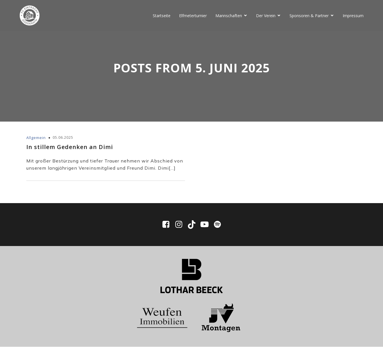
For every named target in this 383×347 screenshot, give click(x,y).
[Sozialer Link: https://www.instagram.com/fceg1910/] (180, 225)
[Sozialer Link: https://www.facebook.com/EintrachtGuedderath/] (168, 225)
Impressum (353, 15)
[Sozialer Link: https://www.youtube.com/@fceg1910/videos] (206, 225)
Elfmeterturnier (193, 15)
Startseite (161, 15)
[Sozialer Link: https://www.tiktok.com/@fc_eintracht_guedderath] (193, 225)
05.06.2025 (63, 137)
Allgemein (36, 137)
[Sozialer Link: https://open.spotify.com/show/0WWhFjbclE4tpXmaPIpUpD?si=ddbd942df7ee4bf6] (217, 225)
